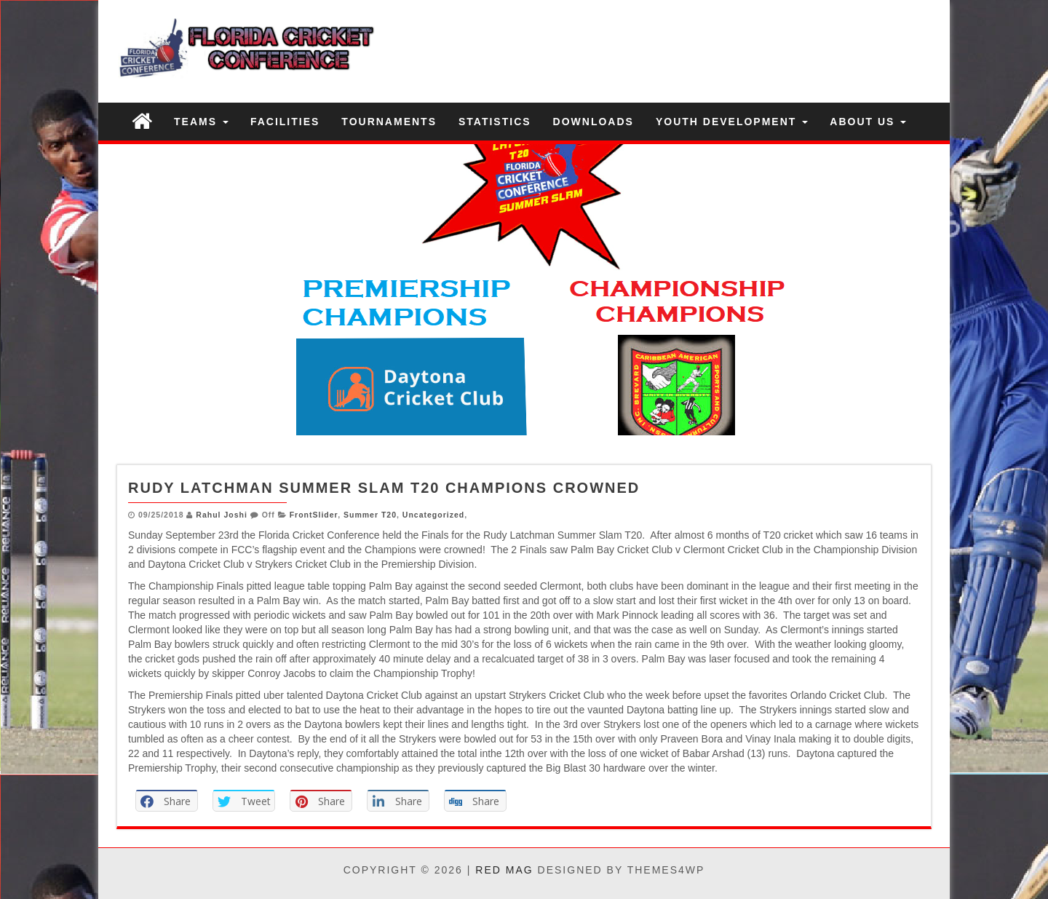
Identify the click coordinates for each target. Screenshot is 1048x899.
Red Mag (504, 870)
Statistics (494, 121)
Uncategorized (433, 514)
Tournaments (389, 121)
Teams (201, 121)
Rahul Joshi (221, 514)
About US (868, 121)
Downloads (593, 121)
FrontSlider (314, 514)
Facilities (284, 121)
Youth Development (732, 121)
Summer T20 (370, 514)
